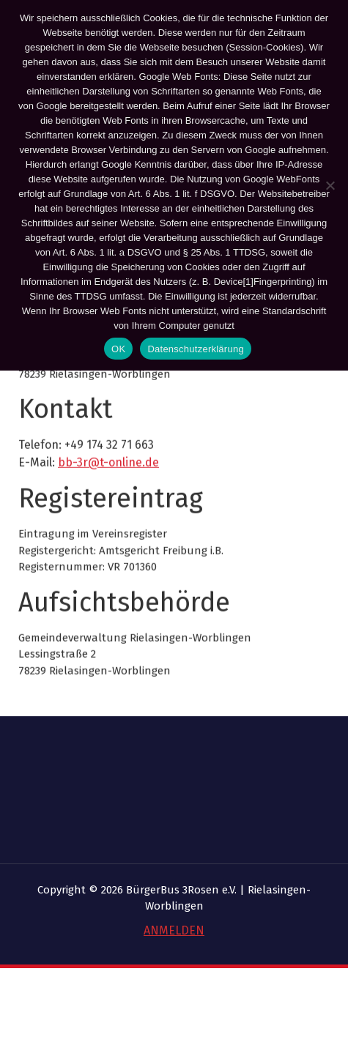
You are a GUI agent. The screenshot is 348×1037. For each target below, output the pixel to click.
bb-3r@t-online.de (108, 504)
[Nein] (329, 185)
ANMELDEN (174, 930)
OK (118, 348)
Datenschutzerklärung (195, 348)
